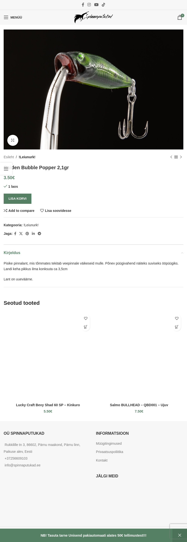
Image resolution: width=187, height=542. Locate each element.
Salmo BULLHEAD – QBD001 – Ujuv (139, 405)
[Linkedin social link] (33, 233)
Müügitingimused (109, 443)
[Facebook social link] (83, 5)
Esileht (9, 157)
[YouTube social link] (96, 5)
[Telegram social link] (39, 233)
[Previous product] (171, 157)
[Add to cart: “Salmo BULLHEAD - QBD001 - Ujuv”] (176, 327)
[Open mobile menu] (13, 17)
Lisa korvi (18, 198)
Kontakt (101, 460)
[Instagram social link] (89, 5)
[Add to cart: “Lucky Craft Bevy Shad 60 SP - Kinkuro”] (85, 327)
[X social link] (21, 233)
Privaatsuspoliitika (109, 452)
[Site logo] (93, 17)
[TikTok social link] (103, 5)
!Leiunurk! (27, 157)
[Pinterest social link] (27, 233)
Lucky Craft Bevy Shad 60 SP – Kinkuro (48, 405)
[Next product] (180, 157)
